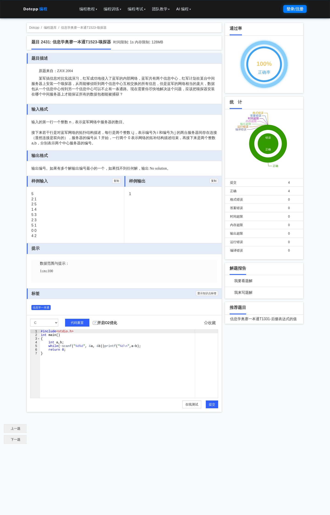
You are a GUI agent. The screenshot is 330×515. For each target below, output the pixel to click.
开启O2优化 (107, 323)
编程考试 (137, 9)
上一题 (15, 428)
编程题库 (50, 27)
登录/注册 (294, 9)
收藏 (210, 323)
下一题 (15, 439)
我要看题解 (243, 281)
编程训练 (112, 9)
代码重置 (77, 323)
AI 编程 (183, 9)
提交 (212, 404)
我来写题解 (243, 292)
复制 (116, 180)
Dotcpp (35, 9)
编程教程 (88, 9)
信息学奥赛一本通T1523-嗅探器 (83, 27)
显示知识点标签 (207, 293)
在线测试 (191, 404)
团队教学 (161, 9)
